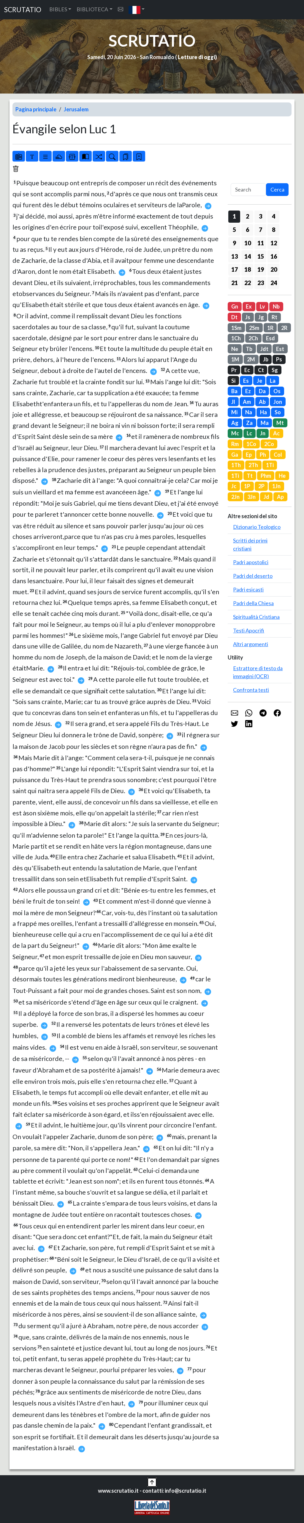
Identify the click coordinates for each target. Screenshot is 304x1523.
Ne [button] (234, 349)
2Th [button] (253, 465)
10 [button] (247, 242)
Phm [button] (266, 475)
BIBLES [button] (58, 9)
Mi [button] (234, 412)
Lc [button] (249, 433)
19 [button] (260, 269)
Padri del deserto (253, 575)
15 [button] (260, 256)
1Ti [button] (270, 465)
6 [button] (247, 229)
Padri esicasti (248, 589)
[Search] (248, 189)
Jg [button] (261, 317)
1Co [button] (251, 444)
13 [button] (234, 256)
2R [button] (284, 328)
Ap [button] (280, 497)
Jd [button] (266, 497)
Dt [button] (234, 317)
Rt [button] (274, 317)
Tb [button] (249, 349)
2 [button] (247, 216)
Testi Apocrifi (248, 630)
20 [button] (273, 269)
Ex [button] (249, 306)
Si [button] (233, 380)
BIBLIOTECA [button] (92, 9)
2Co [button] (269, 444)
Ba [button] (234, 391)
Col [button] (278, 454)
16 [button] (273, 256)
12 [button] (273, 242)
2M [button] (251, 359)
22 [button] (247, 282)
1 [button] (234, 216)
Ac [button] (276, 433)
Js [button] (247, 317)
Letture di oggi (196, 57)
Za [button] (249, 423)
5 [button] (234, 229)
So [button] (278, 412)
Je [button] (259, 380)
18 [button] (247, 269)
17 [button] (234, 269)
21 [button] (234, 282)
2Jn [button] (235, 497)
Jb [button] (265, 359)
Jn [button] (262, 433)
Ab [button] (262, 401)
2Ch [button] (253, 338)
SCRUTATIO (22, 10)
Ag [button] (234, 423)
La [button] (273, 380)
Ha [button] (263, 412)
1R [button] (270, 328)
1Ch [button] (236, 338)
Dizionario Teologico (257, 527)
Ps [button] (279, 359)
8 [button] (273, 229)
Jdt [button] (264, 349)
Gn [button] (234, 306)
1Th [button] (236, 465)
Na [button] (248, 412)
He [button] (282, 475)
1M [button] (235, 359)
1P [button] (247, 486)
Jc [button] (233, 486)
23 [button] (260, 282)
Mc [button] (235, 433)
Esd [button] (270, 338)
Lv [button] (262, 306)
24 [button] (273, 282)
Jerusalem (76, 109)
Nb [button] (276, 306)
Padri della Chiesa (253, 603)
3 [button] (260, 216)
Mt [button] (280, 423)
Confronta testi (251, 690)
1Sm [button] (236, 328)
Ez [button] (248, 391)
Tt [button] (250, 475)
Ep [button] (249, 454)
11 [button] (260, 242)
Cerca (277, 189)
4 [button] (273, 216)
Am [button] (247, 401)
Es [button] (246, 380)
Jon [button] (277, 401)
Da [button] (262, 391)
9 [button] (234, 242)
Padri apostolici (250, 562)
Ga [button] (234, 454)
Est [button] (280, 349)
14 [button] (247, 256)
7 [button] (260, 229)
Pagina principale (35, 109)
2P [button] (261, 486)
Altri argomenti (250, 644)
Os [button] (277, 391)
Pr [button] (234, 370)
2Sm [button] (254, 328)
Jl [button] (233, 401)
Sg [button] (275, 370)
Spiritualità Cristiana (256, 616)
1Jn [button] (276, 486)
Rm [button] (235, 444)
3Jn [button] (251, 497)
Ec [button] (247, 370)
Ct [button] (261, 370)
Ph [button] (263, 454)
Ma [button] (265, 423)
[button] (137, 10)
